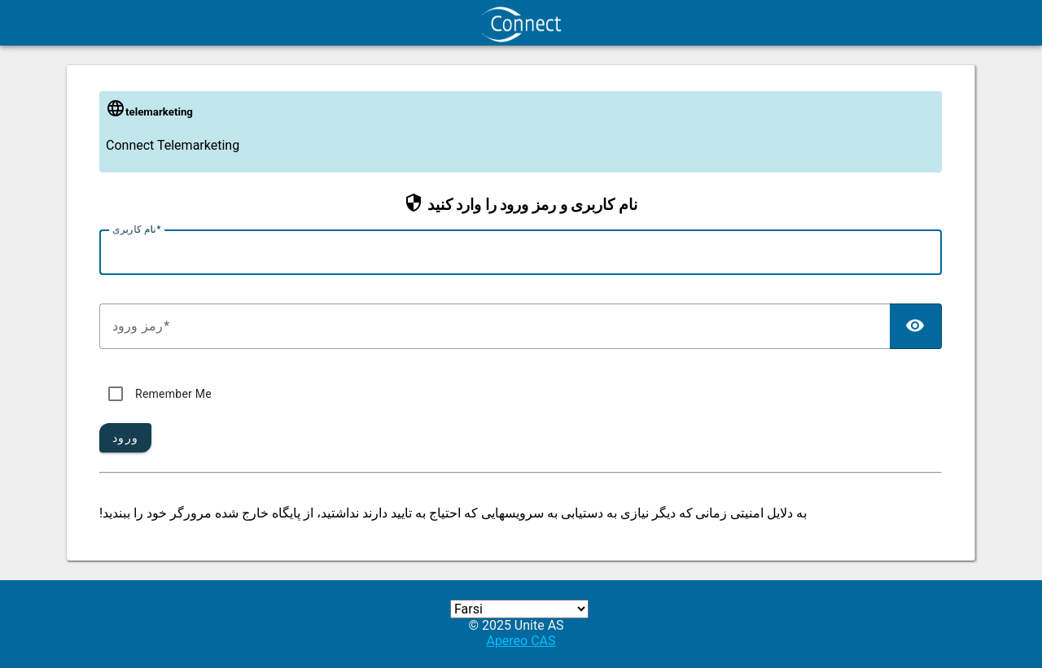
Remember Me (173, 393)
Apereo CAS (520, 640)
